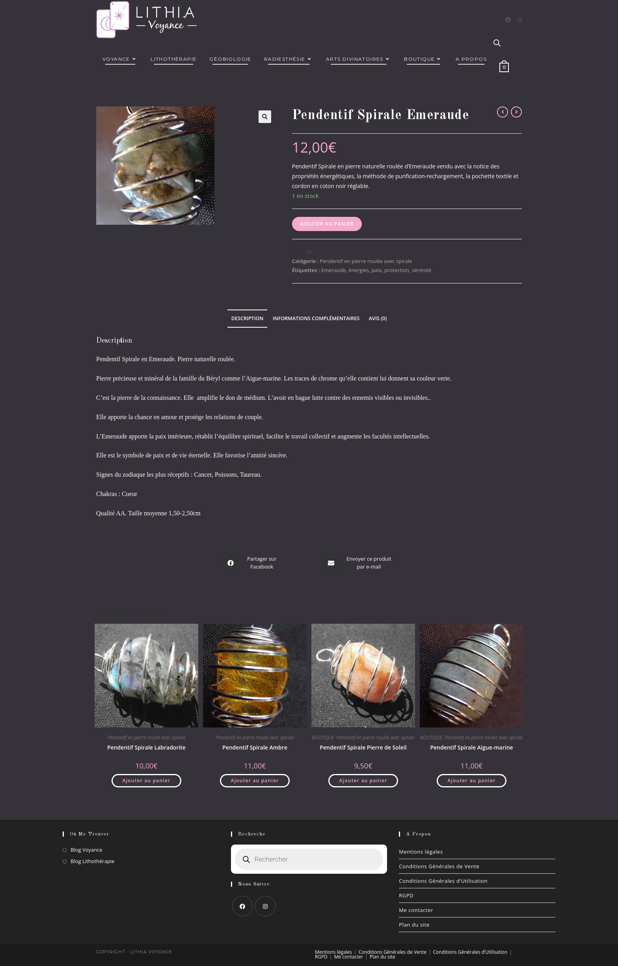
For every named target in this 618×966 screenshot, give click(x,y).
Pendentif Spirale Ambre (254, 747)
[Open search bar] (497, 43)
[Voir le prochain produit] (516, 111)
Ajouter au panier (327, 223)
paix (377, 270)
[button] (265, 116)
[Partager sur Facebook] (251, 563)
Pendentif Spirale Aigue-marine (471, 747)
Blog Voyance (86, 849)
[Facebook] (508, 19)
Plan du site (414, 924)
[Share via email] (358, 563)
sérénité (421, 270)
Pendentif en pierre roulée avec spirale (366, 261)
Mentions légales (421, 851)
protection (396, 270)
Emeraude (333, 270)
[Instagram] (519, 19)
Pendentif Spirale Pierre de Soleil (363, 747)
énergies (358, 270)
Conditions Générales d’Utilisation (443, 880)
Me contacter (416, 910)
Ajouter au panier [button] (147, 780)
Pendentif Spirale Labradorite (146, 747)
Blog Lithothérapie (92, 861)
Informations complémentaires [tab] (316, 318)
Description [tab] (247, 318)
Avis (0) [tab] (378, 318)
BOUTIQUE (323, 737)
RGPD (406, 895)
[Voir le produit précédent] (502, 111)
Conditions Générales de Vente (439, 866)
